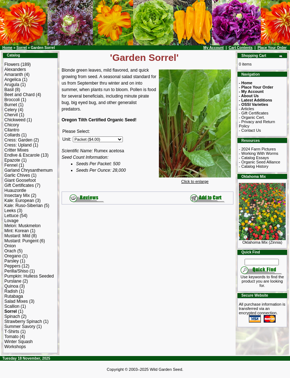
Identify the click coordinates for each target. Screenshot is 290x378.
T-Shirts (11, 331)
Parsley (11, 261)
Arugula (11, 84)
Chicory (11, 124)
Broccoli (12, 99)
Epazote (12, 160)
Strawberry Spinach (23, 321)
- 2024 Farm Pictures (257, 149)
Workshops (15, 346)
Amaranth (13, 74)
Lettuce (11, 215)
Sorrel (21, 48)
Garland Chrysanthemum (28, 170)
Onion (10, 245)
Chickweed (15, 119)
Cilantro (11, 129)
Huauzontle (15, 190)
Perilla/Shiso (16, 271)
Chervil (11, 114)
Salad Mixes (16, 301)
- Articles (246, 109)
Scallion (11, 306)
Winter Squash (18, 341)
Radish (11, 291)
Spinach (12, 316)
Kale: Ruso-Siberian (23, 205)
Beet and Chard (19, 94)
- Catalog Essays (254, 158)
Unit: (66, 139)
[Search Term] (262, 262)
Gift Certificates (19, 185)
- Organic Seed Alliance (259, 162)
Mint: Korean (16, 230)
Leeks (10, 210)
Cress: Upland (18, 145)
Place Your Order (272, 48)
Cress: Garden (18, 140)
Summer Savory (19, 326)
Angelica (12, 79)
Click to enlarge (195, 180)
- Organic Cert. (252, 117)
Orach (10, 250)
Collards (12, 135)
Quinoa (11, 286)
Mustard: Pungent (21, 240)
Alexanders (15, 69)
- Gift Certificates (253, 113)
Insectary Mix (17, 195)
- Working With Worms (258, 153)
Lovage (11, 220)
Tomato (11, 336)
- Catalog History (253, 166)
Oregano (12, 255)
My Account (214, 48)
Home (8, 48)
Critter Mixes (16, 150)
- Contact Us (250, 130)
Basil (9, 89)
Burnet (10, 104)
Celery (10, 109)
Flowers (11, 64)
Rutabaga (13, 296)
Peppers (12, 266)
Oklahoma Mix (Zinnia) (262, 240)
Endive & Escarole (22, 155)
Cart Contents (241, 48)
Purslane (12, 281)
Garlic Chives (17, 175)
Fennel (11, 165)
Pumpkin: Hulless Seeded (29, 276)
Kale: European (19, 200)
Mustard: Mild (17, 235)
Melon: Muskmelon (22, 225)
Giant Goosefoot (20, 180)
